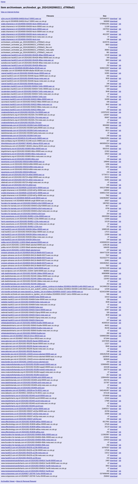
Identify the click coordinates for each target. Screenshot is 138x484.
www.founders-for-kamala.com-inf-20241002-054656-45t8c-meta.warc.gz (28, 440)
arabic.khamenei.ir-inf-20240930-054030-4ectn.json (20, 39)
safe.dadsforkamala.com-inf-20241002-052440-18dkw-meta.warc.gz (27, 279)
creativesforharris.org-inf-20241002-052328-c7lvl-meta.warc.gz (25, 117)
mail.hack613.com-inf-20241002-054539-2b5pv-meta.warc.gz (24, 234)
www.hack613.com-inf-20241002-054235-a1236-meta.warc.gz (24, 453)
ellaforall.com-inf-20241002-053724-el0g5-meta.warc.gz (22, 180)
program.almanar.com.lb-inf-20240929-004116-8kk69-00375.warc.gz (27, 263)
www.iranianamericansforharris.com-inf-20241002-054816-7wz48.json (27, 471)
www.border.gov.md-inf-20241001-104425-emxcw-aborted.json (24, 362)
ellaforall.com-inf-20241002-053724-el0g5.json (18, 185)
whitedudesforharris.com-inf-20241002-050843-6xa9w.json (23, 333)
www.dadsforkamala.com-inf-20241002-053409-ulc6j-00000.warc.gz (27, 377)
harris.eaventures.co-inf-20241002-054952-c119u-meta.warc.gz (25, 221)
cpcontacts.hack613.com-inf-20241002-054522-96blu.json (23, 110)
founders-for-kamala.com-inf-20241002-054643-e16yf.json (23, 214)
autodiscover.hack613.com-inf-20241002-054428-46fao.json (23, 65)
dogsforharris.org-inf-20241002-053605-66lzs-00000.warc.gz (24, 149)
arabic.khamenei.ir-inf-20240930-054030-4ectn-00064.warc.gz (24, 29)
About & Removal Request (26, 481)
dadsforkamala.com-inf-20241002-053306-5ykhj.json (21, 136)
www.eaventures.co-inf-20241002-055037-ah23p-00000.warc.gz (25, 409)
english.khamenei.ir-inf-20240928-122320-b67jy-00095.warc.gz (25, 193)
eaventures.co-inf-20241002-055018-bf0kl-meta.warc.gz (22, 167)
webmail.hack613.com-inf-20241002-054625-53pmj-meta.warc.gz (26, 315)
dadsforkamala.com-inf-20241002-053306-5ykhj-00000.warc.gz (25, 125)
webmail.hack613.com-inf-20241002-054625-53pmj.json (22, 320)
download (113, 19)
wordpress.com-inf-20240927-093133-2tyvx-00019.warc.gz (23, 336)
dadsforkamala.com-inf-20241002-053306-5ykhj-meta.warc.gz (24, 130)
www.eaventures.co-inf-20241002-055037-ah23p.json (21, 419)
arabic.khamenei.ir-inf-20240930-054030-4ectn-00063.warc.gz (24, 24)
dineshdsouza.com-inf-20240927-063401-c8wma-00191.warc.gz (25, 143)
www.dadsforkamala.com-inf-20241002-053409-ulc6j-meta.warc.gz (26, 383)
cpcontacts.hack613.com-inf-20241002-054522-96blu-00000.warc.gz (27, 99)
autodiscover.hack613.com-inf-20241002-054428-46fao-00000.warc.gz (28, 55)
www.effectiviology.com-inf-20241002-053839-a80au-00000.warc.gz (26, 422)
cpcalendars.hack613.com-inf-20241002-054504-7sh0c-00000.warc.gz (27, 86)
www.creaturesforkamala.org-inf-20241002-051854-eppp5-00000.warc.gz (28, 364)
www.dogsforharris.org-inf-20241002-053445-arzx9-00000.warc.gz (26, 396)
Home (3, 2)
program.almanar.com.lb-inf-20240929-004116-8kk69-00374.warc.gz (27, 258)
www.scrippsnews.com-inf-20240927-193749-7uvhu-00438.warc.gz (26, 474)
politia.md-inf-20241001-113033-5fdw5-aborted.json (20, 250)
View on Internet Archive (10, 12)
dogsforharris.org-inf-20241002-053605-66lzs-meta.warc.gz (23, 154)
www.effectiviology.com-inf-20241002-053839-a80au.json (22, 432)
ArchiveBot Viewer (8, 481)
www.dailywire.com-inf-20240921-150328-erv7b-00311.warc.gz (25, 390)
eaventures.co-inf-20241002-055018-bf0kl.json (18, 172)
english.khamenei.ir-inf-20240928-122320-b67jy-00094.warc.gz (25, 188)
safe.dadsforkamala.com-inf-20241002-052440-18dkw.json (23, 284)
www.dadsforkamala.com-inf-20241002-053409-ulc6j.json (22, 388)
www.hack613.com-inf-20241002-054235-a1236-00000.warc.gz (25, 447)
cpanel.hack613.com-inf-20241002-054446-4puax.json (21, 84)
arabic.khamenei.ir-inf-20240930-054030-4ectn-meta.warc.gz (24, 34)
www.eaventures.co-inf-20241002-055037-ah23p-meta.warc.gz (25, 414)
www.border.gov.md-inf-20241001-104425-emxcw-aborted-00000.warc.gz (29, 354)
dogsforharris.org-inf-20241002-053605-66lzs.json (20, 159)
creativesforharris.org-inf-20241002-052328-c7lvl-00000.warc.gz (25, 112)
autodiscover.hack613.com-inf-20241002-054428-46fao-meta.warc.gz (27, 60)
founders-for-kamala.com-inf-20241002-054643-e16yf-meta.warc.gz (26, 208)
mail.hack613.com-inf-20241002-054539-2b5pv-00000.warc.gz (24, 229)
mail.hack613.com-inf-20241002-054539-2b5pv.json (20, 240)
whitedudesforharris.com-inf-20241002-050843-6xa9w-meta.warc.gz (27, 328)
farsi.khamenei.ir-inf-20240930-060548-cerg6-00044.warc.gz (24, 198)
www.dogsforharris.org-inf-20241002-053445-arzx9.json (22, 406)
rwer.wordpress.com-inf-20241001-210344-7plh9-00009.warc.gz (25, 268)
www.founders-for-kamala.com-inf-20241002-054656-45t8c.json (25, 445)
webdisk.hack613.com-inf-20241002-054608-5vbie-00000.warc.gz (26, 297)
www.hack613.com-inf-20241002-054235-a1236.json (21, 458)
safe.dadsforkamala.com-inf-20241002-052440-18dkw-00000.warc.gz (27, 273)
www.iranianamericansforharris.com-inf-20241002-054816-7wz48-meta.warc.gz (31, 466)
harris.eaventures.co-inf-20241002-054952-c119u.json (21, 226)
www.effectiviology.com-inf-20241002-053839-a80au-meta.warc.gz (26, 427)
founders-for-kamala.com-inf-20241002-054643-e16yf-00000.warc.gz (27, 203)
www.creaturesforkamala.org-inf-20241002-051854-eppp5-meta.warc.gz (28, 370)
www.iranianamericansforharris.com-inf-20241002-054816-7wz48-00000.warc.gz (31, 460)
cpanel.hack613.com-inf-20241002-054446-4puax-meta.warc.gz (25, 78)
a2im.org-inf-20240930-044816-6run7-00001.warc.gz (21, 19)
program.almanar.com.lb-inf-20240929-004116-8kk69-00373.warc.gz (27, 253)
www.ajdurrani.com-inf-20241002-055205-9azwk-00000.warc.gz (25, 341)
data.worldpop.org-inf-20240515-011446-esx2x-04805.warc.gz (24, 138)
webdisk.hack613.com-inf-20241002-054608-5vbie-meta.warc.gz (25, 302)
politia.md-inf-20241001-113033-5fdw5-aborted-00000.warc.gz (24, 242)
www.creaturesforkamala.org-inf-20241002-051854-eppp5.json (24, 375)
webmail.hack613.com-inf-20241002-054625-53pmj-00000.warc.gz (26, 310)
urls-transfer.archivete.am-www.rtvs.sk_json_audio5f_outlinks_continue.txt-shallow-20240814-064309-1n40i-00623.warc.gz (47, 286)
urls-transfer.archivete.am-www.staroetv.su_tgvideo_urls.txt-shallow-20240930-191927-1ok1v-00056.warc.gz (42, 292)
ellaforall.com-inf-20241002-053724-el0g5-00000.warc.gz (22, 175)
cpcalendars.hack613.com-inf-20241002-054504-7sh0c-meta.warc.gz (27, 91)
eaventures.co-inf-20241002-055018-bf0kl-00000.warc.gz (22, 162)
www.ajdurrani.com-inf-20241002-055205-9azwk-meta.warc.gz (24, 346)
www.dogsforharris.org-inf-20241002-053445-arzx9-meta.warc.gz (25, 401)
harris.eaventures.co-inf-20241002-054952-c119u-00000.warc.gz (25, 216)
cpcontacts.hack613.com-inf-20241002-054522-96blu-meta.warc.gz (26, 104)
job (120, 19)
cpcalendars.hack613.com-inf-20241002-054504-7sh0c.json (23, 97)
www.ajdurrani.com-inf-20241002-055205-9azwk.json (21, 351)
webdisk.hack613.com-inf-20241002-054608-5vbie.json (22, 307)
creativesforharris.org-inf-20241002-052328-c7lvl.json (21, 123)
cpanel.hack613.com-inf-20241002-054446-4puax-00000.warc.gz (25, 73)
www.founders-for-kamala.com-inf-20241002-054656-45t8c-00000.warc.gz (29, 434)
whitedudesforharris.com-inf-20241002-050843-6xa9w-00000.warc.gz (27, 323)
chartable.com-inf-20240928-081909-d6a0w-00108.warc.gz (23, 68)
